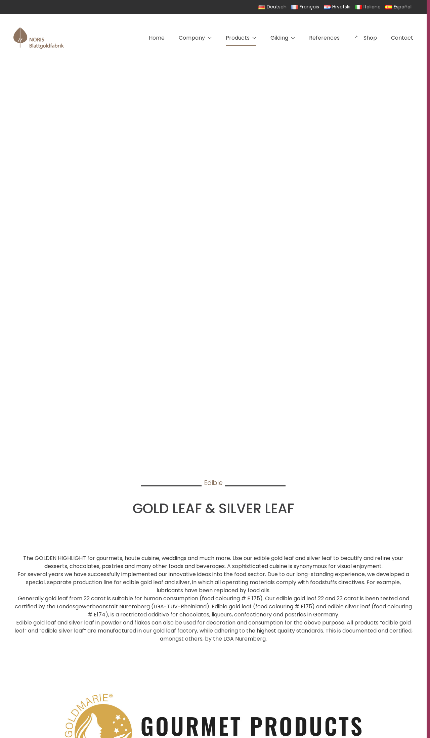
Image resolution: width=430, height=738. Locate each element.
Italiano (368, 6)
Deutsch (272, 6)
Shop (365, 38)
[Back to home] (38, 38)
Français (305, 6)
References (324, 38)
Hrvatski (337, 6)
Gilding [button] (282, 38)
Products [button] (241, 38)
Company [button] (195, 38)
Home (157, 38)
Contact (402, 38)
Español (398, 6)
